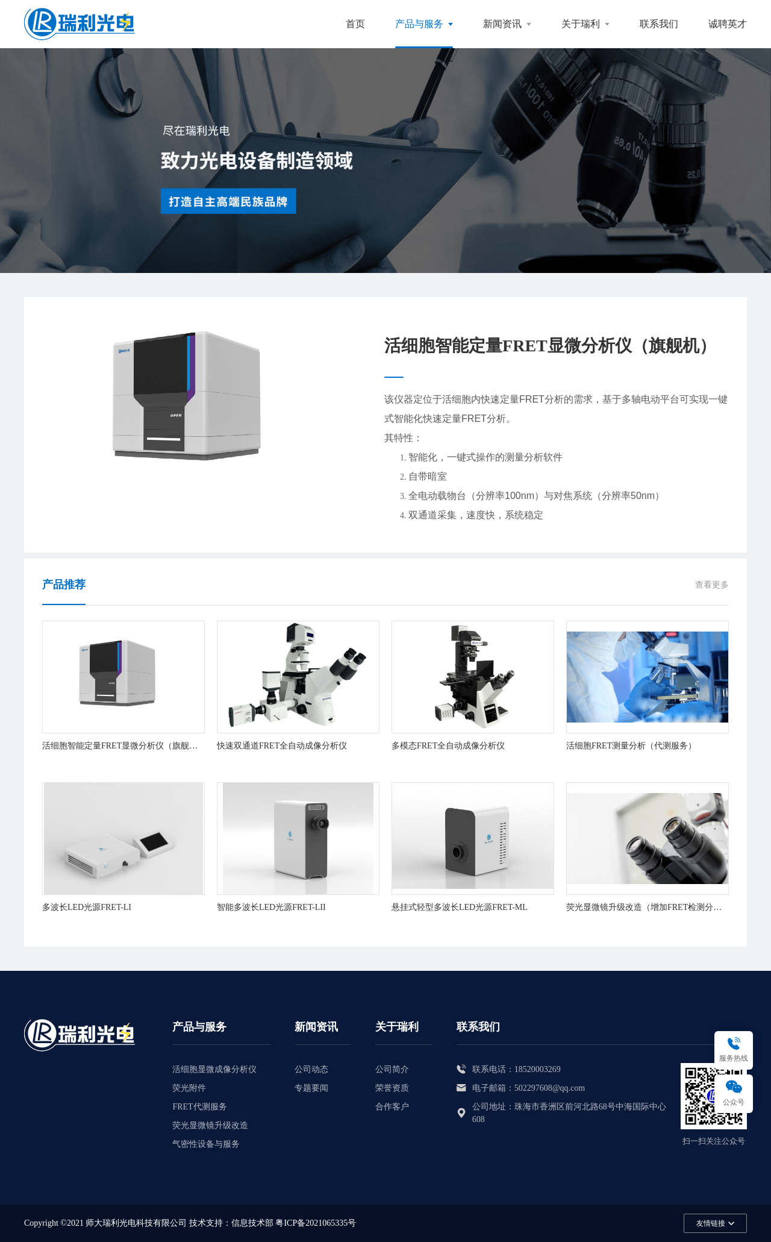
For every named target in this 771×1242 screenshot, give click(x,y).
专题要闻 (311, 1088)
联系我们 (659, 24)
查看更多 (712, 584)
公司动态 (311, 1069)
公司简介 (392, 1069)
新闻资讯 (502, 24)
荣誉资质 (392, 1088)
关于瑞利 (580, 24)
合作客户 (392, 1106)
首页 (355, 24)
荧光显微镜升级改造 (210, 1125)
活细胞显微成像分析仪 (214, 1069)
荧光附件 (189, 1088)
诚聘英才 (727, 24)
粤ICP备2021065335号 (315, 1223)
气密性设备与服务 (206, 1144)
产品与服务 (419, 24)
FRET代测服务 (199, 1106)
